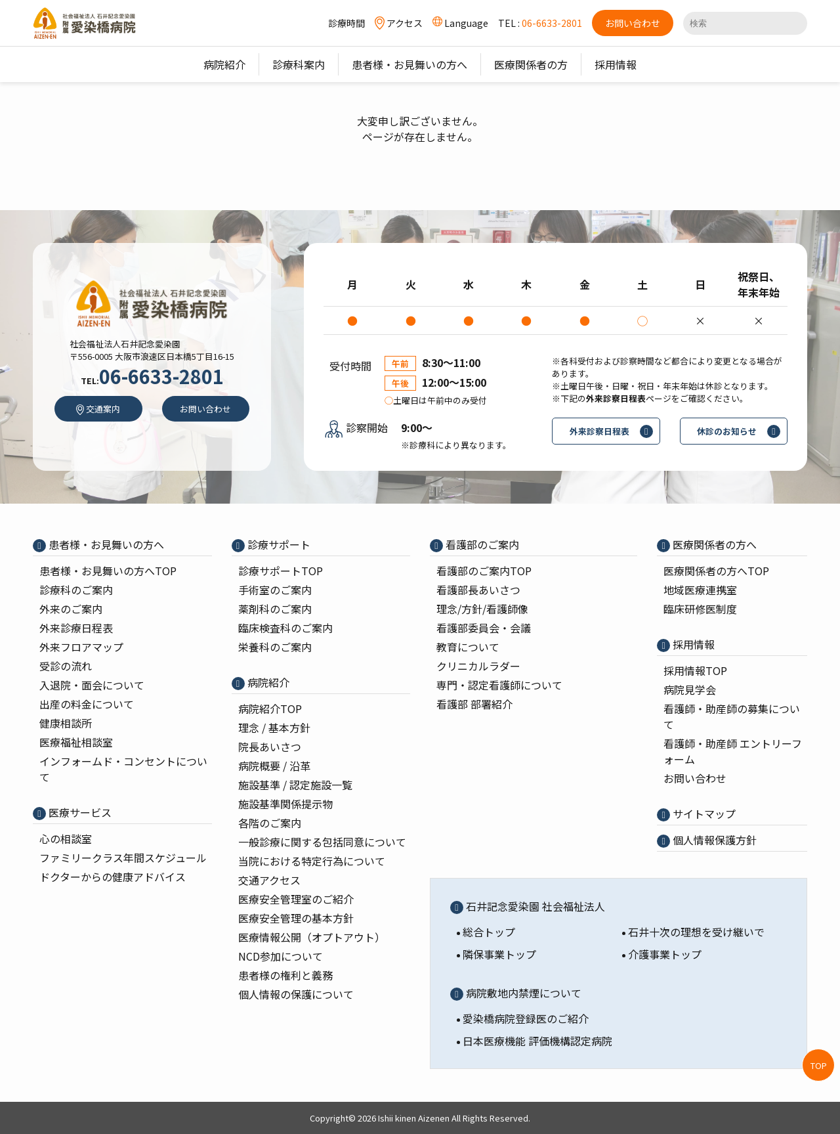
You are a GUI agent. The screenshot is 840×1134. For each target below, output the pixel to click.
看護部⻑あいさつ (478, 590)
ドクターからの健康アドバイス (112, 876)
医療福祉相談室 (76, 742)
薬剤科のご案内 (275, 609)
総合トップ (489, 932)
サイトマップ (703, 813)
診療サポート (277, 544)
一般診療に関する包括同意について (322, 842)
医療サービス (79, 812)
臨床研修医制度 (700, 609)
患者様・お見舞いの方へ (105, 544)
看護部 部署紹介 (474, 704)
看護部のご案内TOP (484, 570)
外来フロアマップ (81, 647)
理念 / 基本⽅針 (274, 727)
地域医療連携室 (700, 590)
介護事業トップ (665, 954)
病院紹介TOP (270, 708)
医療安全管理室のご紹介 (296, 899)
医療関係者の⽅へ (713, 544)
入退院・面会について (91, 685)
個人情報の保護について (296, 994)
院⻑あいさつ (269, 746)
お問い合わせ (694, 778)
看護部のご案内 (481, 544)
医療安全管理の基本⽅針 (296, 918)
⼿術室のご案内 (275, 590)
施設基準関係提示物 (285, 804)
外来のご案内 (70, 609)
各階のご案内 (269, 823)
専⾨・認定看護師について (499, 685)
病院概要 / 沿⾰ (274, 766)
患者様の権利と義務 (285, 975)
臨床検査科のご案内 (285, 628)
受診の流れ (65, 666)
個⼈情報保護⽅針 (713, 840)
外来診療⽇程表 (76, 628)
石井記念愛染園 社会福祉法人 (534, 906)
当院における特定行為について (311, 861)
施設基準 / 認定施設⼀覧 (295, 785)
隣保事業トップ (499, 954)
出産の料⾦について (86, 704)
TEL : (540, 23)
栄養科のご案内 (275, 647)
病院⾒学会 (689, 689)
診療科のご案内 (76, 590)
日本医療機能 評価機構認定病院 (537, 1041)
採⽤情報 (692, 644)
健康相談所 (65, 723)
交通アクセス (269, 880)
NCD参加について (280, 956)
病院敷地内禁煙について (522, 993)
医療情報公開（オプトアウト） (311, 937)
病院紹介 (267, 682)
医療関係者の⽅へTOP (716, 570)
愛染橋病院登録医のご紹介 (526, 1018)
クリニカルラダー (478, 666)
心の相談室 (65, 838)
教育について (467, 647)
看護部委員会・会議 (483, 628)
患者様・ (108, 570)
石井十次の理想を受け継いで (696, 932)
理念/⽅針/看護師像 (482, 609)
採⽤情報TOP (695, 670)
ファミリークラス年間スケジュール (123, 857)
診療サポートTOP (280, 570)
